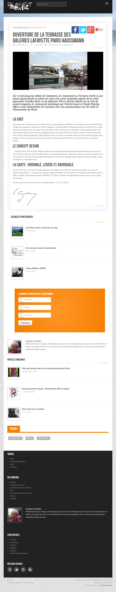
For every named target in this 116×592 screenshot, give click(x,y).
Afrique (13, 482)
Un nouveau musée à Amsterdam (41, 247)
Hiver (12, 458)
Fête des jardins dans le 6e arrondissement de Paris (46, 368)
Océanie (13, 498)
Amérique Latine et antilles (20, 487)
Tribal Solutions (106, 585)
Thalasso (13, 467)
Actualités (14, 542)
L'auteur (13, 550)
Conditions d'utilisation (19, 553)
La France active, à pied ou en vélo (42, 227)
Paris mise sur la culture (33, 409)
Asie (11, 490)
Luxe (12, 464)
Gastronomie (53, 45)
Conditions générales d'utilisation (20, 582)
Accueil (13, 539)
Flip (99, 29)
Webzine (13, 548)
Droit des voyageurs (17, 461)
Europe (13, 496)
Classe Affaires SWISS (36, 268)
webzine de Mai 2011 (38, 27)
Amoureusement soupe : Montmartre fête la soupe (45, 388)
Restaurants (68, 45)
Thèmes (14, 429)
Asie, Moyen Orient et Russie (21, 493)
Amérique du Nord (17, 485)
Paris (61, 45)
